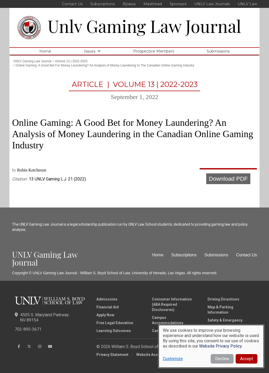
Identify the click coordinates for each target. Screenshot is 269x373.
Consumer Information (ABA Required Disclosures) (172, 304)
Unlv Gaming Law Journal (144, 25)
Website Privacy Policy (220, 346)
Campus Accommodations (167, 320)
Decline (222, 358)
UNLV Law (247, 4)
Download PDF (228, 178)
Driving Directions (223, 299)
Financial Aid (107, 307)
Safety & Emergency (225, 320)
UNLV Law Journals (212, 4)
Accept (246, 358)
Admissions (106, 299)
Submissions (218, 51)
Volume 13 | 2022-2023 (71, 61)
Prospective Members (153, 51)
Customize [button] (173, 358)
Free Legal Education (114, 323)
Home (45, 51)
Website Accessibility (154, 355)
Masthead (152, 4)
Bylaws (129, 4)
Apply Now (105, 315)
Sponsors (178, 4)
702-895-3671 (28, 329)
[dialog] (211, 346)
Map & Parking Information (220, 309)
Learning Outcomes (113, 331)
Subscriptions (102, 4)
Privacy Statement (112, 355)
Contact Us (72, 4)
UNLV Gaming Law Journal (32, 61)
